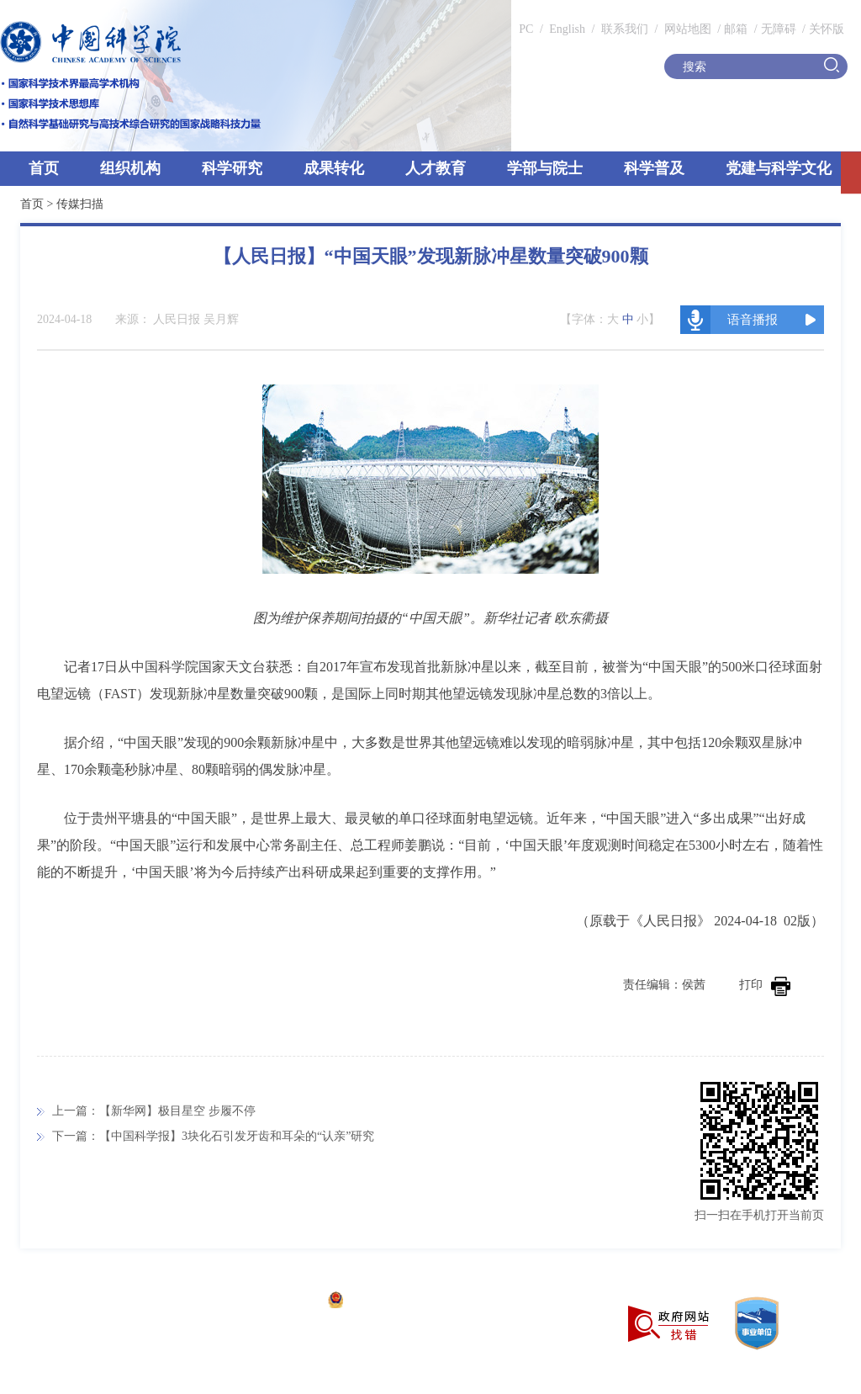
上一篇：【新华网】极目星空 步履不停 (154, 1111)
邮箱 (735, 29)
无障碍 (778, 29)
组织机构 (130, 168)
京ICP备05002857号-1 (261, 1302)
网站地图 (686, 29)
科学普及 (654, 168)
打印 (764, 984)
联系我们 (624, 29)
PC (526, 29)
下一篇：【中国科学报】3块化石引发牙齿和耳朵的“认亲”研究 (213, 1136)
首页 (44, 168)
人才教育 (435, 168)
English (567, 29)
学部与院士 (545, 168)
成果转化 (334, 168)
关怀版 (826, 29)
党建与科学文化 (779, 168)
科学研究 (232, 168)
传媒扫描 (79, 204)
